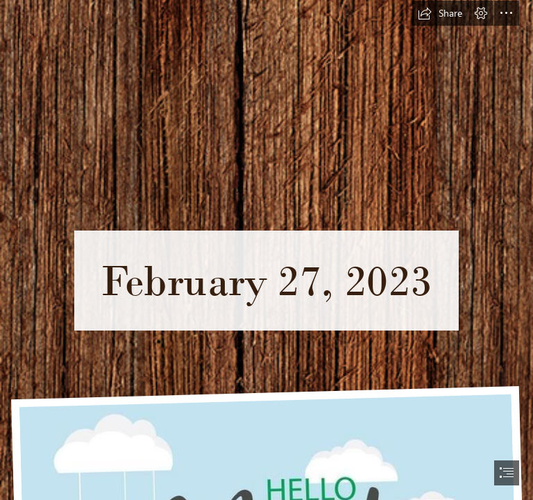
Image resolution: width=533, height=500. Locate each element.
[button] (440, 13)
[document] (266, 250)
